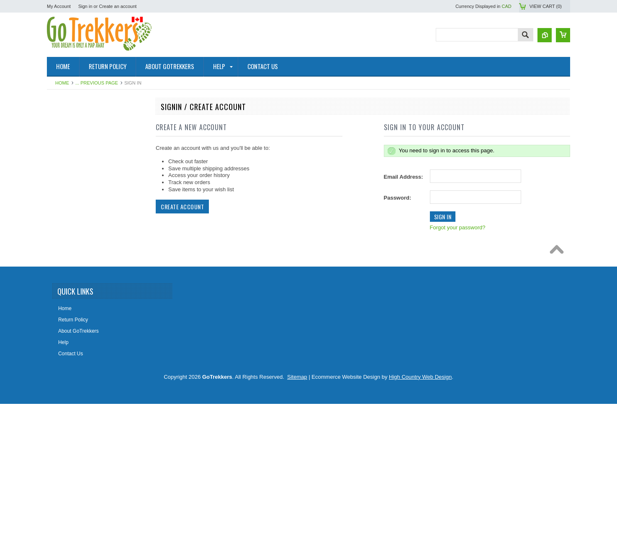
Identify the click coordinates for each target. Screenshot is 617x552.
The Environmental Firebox (81, 328)
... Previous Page (96, 82)
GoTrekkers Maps (71, 186)
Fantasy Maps (67, 371)
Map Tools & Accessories (79, 300)
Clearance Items (69, 385)
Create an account (117, 6)
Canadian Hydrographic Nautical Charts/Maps (87, 168)
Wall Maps (63, 243)
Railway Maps (67, 342)
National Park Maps (73, 123)
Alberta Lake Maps (72, 272)
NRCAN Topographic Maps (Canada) (92, 137)
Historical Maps (68, 257)
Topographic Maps (72, 151)
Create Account (182, 206)
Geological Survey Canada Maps (88, 215)
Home (62, 82)
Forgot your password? (458, 227)
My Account (59, 6)
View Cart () (546, 6)
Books (58, 314)
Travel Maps (65, 229)
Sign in (85, 6)
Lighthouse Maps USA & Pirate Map (91, 356)
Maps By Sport (68, 200)
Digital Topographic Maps (79, 286)
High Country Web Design (420, 525)
